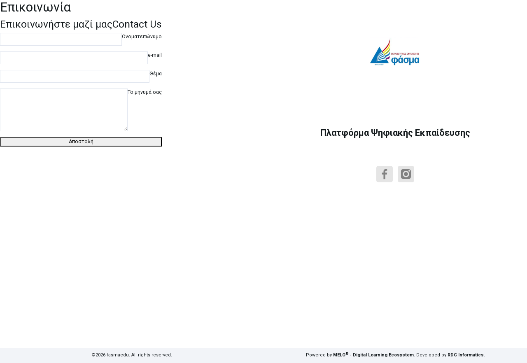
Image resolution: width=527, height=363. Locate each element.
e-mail (155, 55)
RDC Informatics (466, 355)
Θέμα (155, 74)
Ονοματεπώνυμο (142, 37)
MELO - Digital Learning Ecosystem (373, 355)
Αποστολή (81, 141)
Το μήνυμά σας (145, 92)
